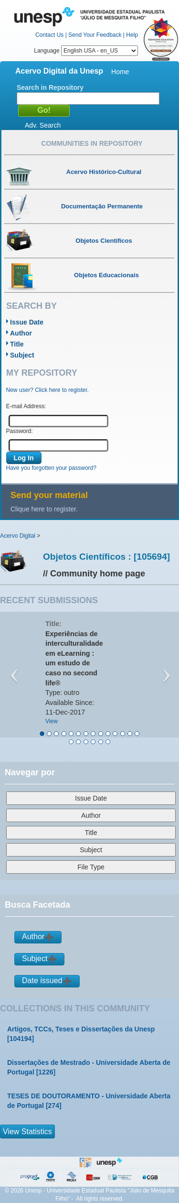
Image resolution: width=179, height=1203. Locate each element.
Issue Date (26, 322)
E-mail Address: (26, 406)
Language (86, 50)
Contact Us (49, 35)
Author (21, 333)
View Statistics (27, 1131)
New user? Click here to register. (47, 390)
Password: (19, 431)
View (51, 721)
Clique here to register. (44, 509)
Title (17, 344)
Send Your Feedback (94, 35)
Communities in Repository (91, 143)
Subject (22, 355)
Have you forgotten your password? (51, 468)
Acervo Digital (17, 535)
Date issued (42, 980)
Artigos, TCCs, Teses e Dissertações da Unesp (81, 1029)
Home (120, 72)
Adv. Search (43, 125)
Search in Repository (50, 87)
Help (132, 35)
